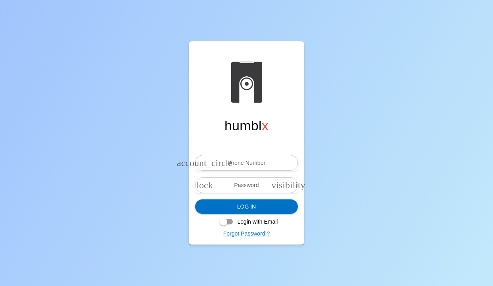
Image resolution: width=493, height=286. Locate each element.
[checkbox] (246, 222)
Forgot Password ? (246, 233)
